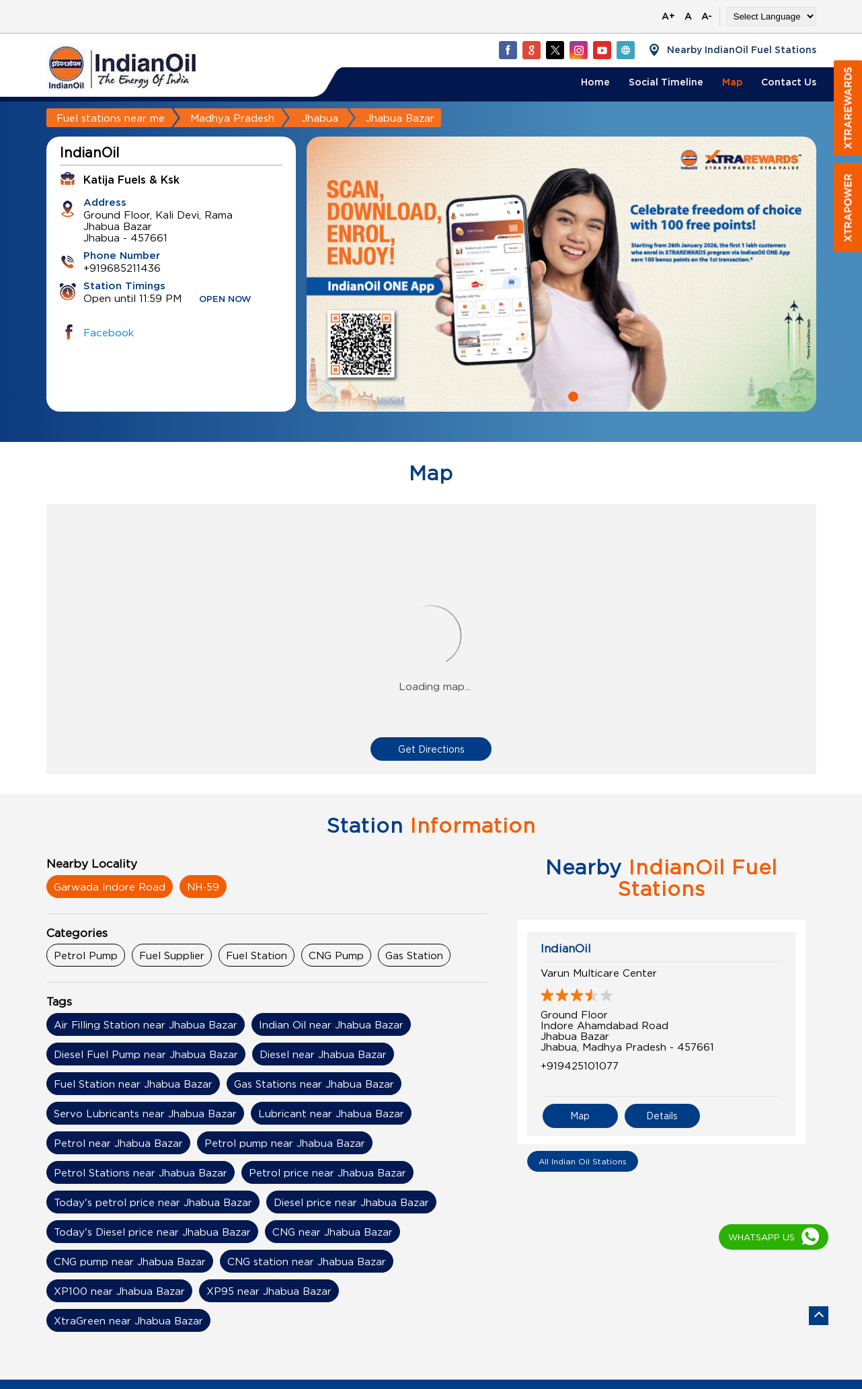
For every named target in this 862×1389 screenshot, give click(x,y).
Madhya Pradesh (232, 117)
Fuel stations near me (110, 117)
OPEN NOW (225, 299)
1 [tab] (551, 394)
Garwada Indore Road (109, 886)
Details (662, 1116)
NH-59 (203, 886)
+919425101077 (580, 1065)
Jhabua (320, 117)
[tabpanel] (561, 274)
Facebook (108, 332)
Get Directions (431, 749)
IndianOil (566, 948)
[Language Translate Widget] (771, 16)
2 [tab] (571, 394)
